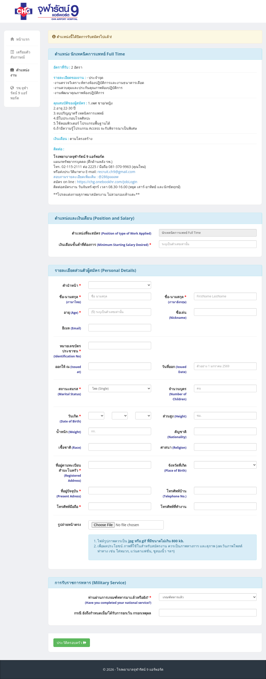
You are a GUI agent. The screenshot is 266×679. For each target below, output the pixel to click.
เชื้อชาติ (69, 447)
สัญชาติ (177, 434)
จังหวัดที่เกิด (175, 467)
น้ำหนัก (68, 431)
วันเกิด (70, 418)
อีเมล (71, 328)
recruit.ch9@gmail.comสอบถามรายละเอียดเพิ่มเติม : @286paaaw (94, 174)
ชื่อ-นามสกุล (70, 299)
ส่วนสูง (174, 416)
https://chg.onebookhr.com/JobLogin (107, 181)
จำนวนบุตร (177, 393)
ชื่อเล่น (177, 315)
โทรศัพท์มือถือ (69, 506)
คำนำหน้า (71, 285)
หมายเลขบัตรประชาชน (67, 351)
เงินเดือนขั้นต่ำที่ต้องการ (105, 244)
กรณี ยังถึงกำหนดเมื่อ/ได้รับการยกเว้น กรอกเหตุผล (112, 613)
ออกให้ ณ (68, 369)
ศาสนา (173, 447)
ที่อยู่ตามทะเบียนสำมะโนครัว (68, 473)
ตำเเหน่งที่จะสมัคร (111, 233)
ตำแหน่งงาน (19, 72)
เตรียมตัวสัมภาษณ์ (20, 55)
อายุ (72, 312)
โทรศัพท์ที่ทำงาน (173, 506)
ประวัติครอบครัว (72, 642)
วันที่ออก (174, 369)
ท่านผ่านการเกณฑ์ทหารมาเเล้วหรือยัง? (118, 600)
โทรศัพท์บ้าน (174, 493)
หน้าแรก (19, 39)
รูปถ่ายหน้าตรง (69, 524)
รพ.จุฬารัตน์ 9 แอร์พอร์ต (19, 93)
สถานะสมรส (69, 391)
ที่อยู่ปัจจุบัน (69, 493)
